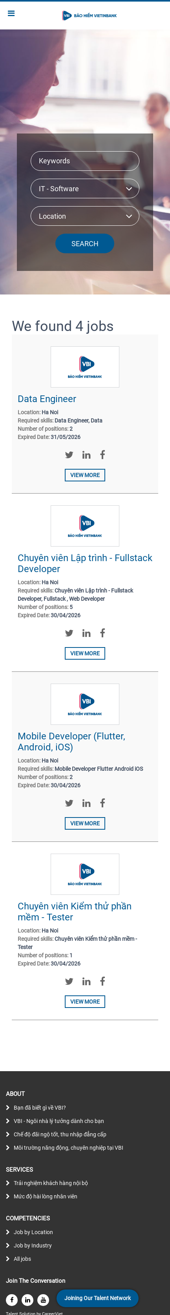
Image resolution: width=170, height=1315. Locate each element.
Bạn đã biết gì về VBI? (40, 1108)
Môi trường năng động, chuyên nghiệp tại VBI (68, 1148)
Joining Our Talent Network (97, 1298)
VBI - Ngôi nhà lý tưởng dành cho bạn (59, 1121)
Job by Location (33, 1232)
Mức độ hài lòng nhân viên (45, 1196)
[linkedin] (27, 1300)
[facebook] (12, 1300)
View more (85, 475)
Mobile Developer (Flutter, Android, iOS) (71, 742)
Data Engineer (47, 398)
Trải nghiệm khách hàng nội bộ (51, 1183)
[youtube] (43, 1300)
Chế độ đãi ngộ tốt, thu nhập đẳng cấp (60, 1134)
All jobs (22, 1259)
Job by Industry (33, 1245)
